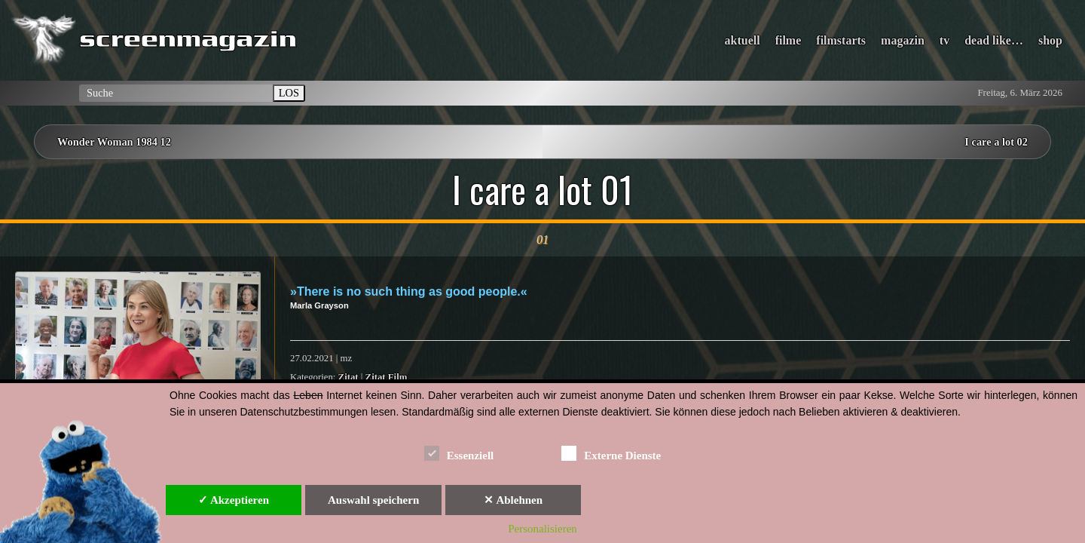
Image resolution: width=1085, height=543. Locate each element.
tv (944, 40)
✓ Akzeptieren (233, 500)
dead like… (993, 40)
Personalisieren (542, 529)
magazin (903, 40)
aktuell (742, 40)
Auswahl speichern (373, 500)
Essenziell (459, 453)
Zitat (348, 377)
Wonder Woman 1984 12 (114, 142)
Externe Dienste (611, 453)
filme (788, 40)
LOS (289, 93)
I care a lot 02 (996, 142)
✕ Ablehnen (513, 500)
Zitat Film (386, 377)
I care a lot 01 (543, 189)
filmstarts (841, 40)
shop (1050, 40)
